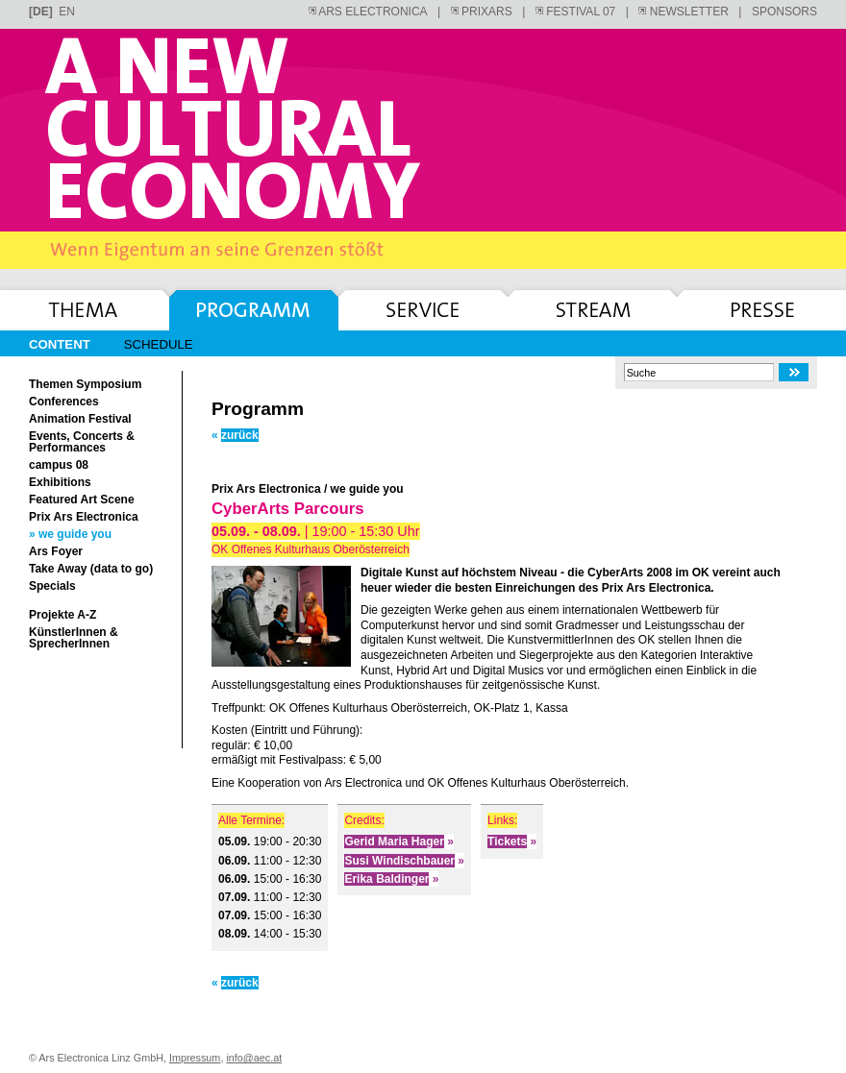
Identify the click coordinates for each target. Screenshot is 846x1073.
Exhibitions (60, 482)
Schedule (158, 345)
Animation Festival (80, 419)
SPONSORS (784, 11)
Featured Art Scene (82, 499)
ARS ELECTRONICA (368, 11)
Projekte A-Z (62, 615)
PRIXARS (481, 11)
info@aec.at (254, 1057)
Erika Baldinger (391, 879)
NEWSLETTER (683, 11)
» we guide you (70, 534)
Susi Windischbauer (404, 860)
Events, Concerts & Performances (82, 441)
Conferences (64, 401)
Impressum (194, 1057)
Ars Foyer (56, 551)
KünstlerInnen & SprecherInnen (73, 637)
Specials (52, 586)
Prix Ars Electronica (83, 517)
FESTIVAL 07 (575, 11)
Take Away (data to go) (91, 568)
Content (59, 345)
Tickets (511, 841)
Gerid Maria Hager (398, 841)
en (67, 11)
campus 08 (58, 465)
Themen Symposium (85, 384)
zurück (235, 435)
